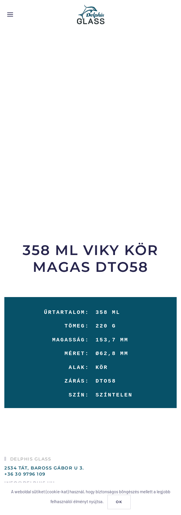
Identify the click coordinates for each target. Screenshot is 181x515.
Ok (119, 502)
